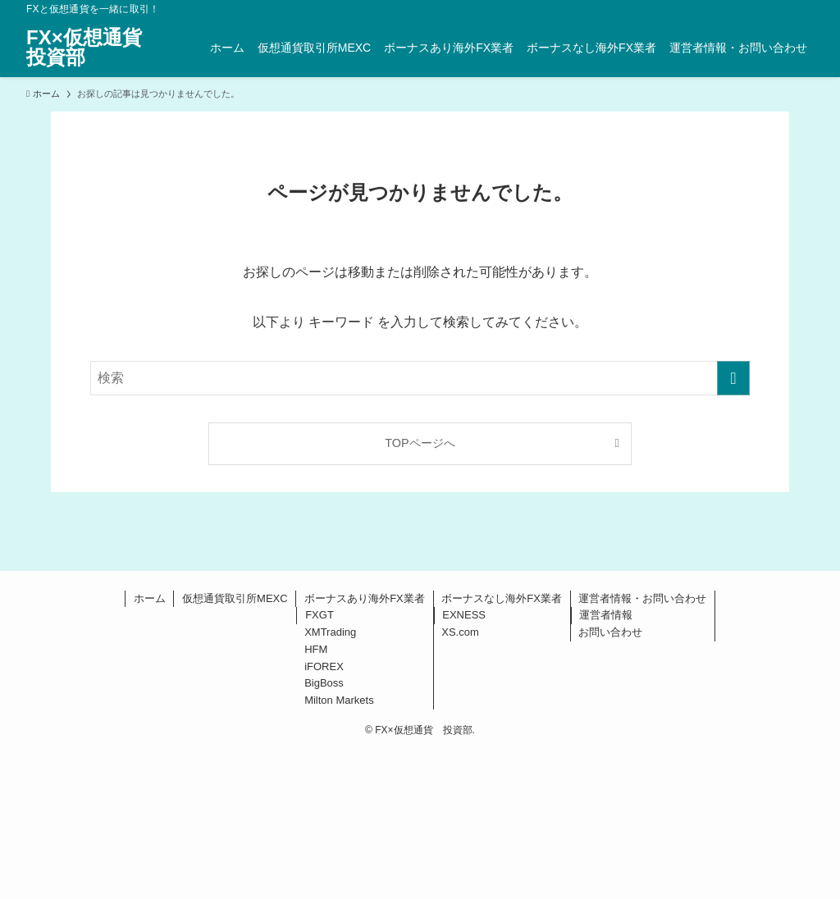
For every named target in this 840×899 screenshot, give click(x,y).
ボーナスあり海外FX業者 (364, 598)
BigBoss (324, 683)
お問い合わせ (610, 632)
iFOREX (324, 666)
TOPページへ (419, 443)
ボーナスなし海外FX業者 (501, 598)
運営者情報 (605, 615)
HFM (315, 649)
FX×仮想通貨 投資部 (94, 47)
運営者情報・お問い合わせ (642, 598)
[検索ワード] (420, 378)
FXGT (319, 615)
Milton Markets (339, 700)
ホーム (150, 598)
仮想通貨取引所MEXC (235, 598)
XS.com (460, 632)
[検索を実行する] (733, 378)
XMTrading (330, 632)
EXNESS (464, 615)
